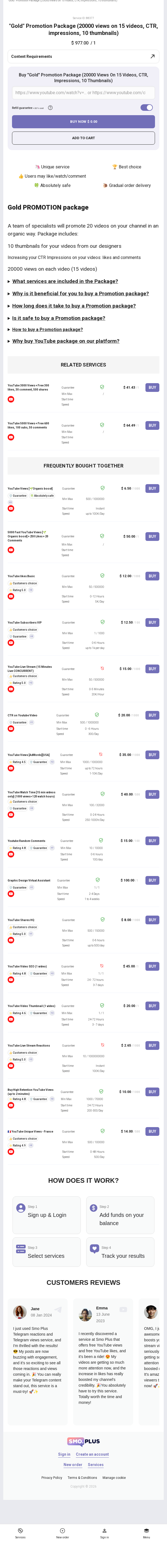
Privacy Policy (51, 1478)
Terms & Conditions (82, 1478)
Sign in (64, 1454)
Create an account (92, 1454)
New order (73, 1464)
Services (96, 1464)
